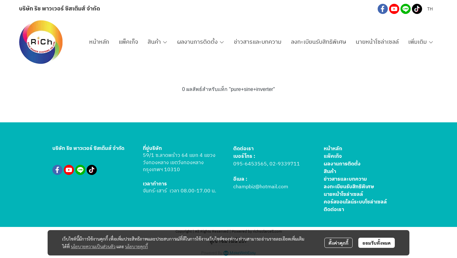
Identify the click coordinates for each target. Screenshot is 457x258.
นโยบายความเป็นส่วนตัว (93, 246)
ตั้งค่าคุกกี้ (338, 243)
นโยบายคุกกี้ (136, 246)
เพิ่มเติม (421, 42)
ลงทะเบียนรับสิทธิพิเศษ (349, 187)
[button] (430, 9)
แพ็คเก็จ (333, 156)
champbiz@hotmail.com (260, 187)
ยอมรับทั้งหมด (376, 243)
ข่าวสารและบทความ (345, 179)
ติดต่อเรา (334, 209)
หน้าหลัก (333, 149)
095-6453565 (250, 164)
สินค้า (330, 171)
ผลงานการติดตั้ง (342, 164)
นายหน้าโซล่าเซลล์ (343, 194)
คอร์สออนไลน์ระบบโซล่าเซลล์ (355, 202)
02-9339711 (284, 164)
